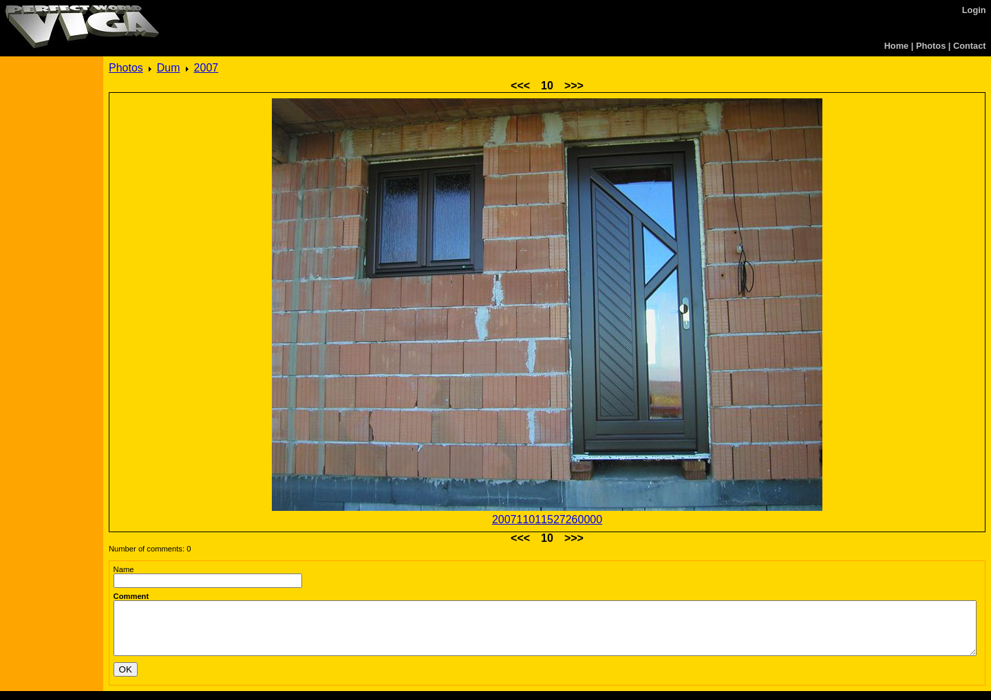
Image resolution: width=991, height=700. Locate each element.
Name (124, 569)
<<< (520, 85)
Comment (131, 596)
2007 (206, 68)
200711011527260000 (547, 519)
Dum (168, 68)
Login (974, 10)
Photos (931, 46)
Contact (969, 46)
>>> (574, 85)
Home (896, 46)
